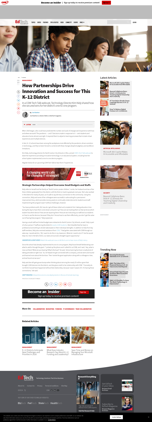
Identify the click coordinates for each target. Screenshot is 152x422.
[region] (76, 417)
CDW (58, 230)
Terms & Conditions (52, 386)
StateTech (43, 403)
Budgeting (50, 309)
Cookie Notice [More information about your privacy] (52, 420)
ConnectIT (69, 22)
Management (24, 77)
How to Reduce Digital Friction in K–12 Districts (118, 110)
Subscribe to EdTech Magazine (109, 405)
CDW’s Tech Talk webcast (82, 153)
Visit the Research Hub (86, 411)
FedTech (32, 403)
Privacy (39, 386)
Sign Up (105, 3)
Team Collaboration (83, 309)
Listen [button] (28, 124)
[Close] (148, 417)
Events (76, 22)
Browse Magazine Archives (108, 409)
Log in (134, 22)
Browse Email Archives (107, 389)
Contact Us (31, 386)
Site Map (64, 386)
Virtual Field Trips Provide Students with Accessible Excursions (119, 273)
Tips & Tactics (54, 22)
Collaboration (39, 309)
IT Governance (68, 309)
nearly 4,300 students (59, 225)
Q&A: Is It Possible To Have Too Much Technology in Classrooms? (119, 282)
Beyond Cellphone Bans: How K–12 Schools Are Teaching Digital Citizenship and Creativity (119, 94)
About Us (21, 386)
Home (19, 77)
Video (62, 22)
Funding (58, 309)
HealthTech (56, 403)
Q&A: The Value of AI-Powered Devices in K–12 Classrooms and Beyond (119, 265)
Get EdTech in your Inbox (108, 385)
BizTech (22, 403)
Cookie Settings (116, 417)
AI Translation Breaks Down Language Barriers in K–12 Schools (120, 102)
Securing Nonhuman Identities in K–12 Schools (119, 255)
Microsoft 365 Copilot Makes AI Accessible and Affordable (120, 83)
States (39, 22)
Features (45, 22)
